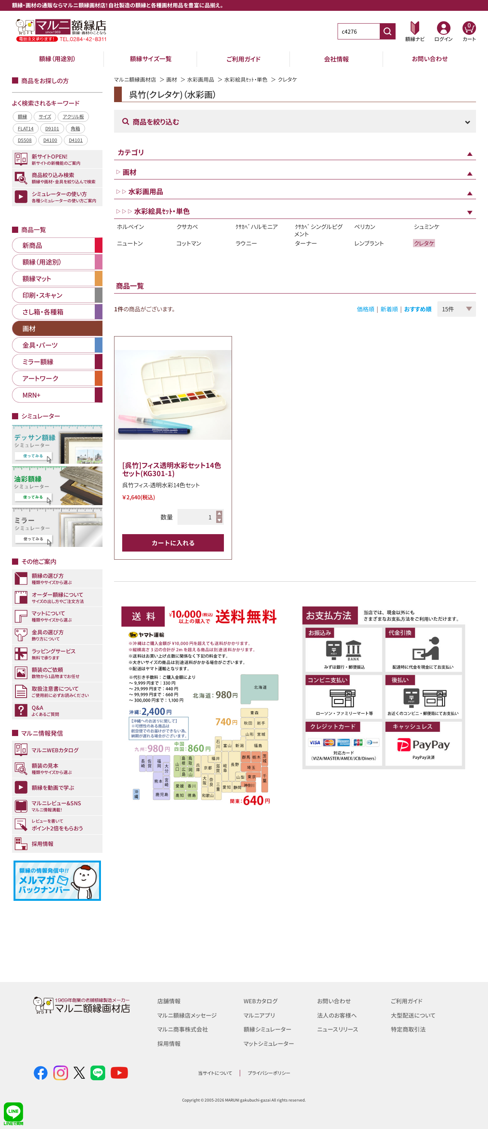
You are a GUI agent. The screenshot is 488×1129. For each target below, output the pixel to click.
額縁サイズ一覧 (151, 58)
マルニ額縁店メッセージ (187, 1015)
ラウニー (246, 243)
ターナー (306, 243)
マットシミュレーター (269, 1042)
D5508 (25, 140)
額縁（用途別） (57, 58)
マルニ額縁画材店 (135, 79)
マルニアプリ (259, 1015)
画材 (171, 79)
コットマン (188, 243)
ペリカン (364, 226)
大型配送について (413, 1015)
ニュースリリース (337, 1029)
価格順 (365, 309)
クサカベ (187, 226)
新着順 (389, 309)
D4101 (76, 140)
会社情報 (336, 58)
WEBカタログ (261, 1001)
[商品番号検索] (387, 31)
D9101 (52, 128)
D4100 (50, 140)
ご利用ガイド (244, 58)
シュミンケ (426, 226)
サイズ (45, 116)
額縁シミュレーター (268, 1029)
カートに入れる (173, 542)
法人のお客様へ (337, 1015)
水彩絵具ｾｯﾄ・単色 (246, 79)
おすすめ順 (418, 309)
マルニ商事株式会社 (182, 1029)
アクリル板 (73, 116)
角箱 (75, 128)
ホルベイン (130, 226)
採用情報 (169, 1042)
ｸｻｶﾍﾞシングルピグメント (318, 230)
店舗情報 (169, 1001)
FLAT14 (26, 128)
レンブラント (369, 243)
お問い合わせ (430, 58)
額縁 (22, 116)
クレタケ (424, 243)
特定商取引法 (408, 1029)
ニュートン (130, 243)
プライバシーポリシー (269, 1072)
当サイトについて (215, 1072)
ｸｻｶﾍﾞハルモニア (256, 226)
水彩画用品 (200, 79)
